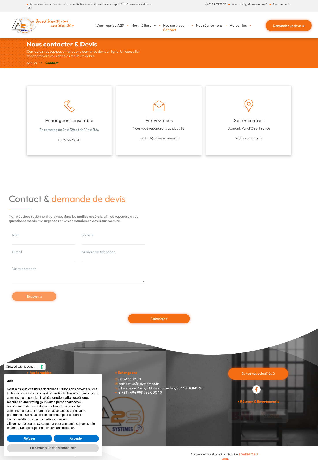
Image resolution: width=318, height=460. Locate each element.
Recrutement (281, 4)
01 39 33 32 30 (217, 4)
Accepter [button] (76, 438)
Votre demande (24, 268)
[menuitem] (110, 25)
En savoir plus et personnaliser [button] (53, 448)
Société (88, 235)
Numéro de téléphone (99, 252)
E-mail (17, 252)
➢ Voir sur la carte (249, 138)
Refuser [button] (29, 438)
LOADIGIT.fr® (248, 454)
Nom (16, 235)
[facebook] (256, 390)
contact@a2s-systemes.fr (251, 4)
